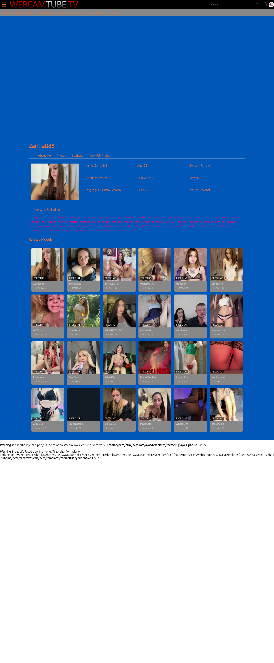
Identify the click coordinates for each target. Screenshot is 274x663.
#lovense (183, 222)
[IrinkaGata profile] (154, 410)
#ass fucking (49, 217)
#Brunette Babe (106, 226)
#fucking (35, 222)
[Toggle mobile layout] (265, 4)
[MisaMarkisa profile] (226, 317)
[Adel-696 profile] (119, 363)
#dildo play (158, 217)
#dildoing (187, 217)
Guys (106, 12)
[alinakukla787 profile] (119, 270)
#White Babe (196, 226)
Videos (6, 12)
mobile (17, 12)
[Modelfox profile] (190, 270)
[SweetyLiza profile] (83, 270)
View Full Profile (99, 155)
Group (115, 12)
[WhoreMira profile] (190, 410)
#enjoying (224, 217)
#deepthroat (129, 217)
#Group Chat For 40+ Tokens (84, 230)
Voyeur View (32, 12)
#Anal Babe (75, 226)
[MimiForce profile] (83, 317)
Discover (48, 12)
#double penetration (205, 217)
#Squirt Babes (163, 226)
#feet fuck (236, 217)
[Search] (248, 4)
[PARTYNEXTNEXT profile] (119, 317)
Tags (60, 12)
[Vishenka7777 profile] (154, 270)
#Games (194, 222)
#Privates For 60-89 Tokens (218, 226)
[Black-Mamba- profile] (154, 363)
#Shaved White (127, 230)
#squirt (172, 222)
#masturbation (88, 222)
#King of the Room (210, 222)
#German (36, 226)
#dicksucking (144, 217)
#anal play (36, 217)
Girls (87, 12)
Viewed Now (74, 12)
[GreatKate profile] (226, 270)
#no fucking (104, 222)
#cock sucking (89, 217)
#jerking (74, 222)
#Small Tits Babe (125, 226)
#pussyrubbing (159, 222)
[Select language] (271, 4)
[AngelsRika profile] (190, 363)
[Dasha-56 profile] (154, 317)
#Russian (47, 226)
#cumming (103, 217)
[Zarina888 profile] (47, 270)
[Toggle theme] (257, 4)
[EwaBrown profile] (83, 363)
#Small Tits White (145, 226)
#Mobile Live (228, 222)
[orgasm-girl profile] (226, 410)
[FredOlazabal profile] (83, 410)
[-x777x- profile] (47, 317)
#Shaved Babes (109, 230)
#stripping (117, 222)
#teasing (129, 222)
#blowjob (63, 217)
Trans (96, 12)
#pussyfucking (142, 222)
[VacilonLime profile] (226, 363)
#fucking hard (49, 222)
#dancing (115, 217)
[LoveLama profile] (47, 363)
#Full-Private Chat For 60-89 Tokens (49, 230)
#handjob (63, 222)
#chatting (75, 217)
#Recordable (60, 226)
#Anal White (89, 226)
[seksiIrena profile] (190, 317)
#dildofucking (173, 217)
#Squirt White (179, 226)
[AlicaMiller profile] (47, 410)
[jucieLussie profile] (119, 410)
